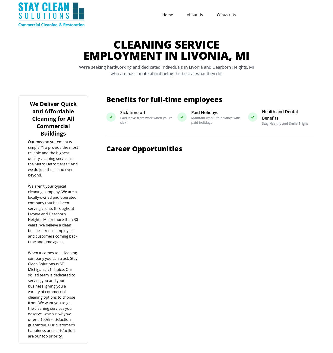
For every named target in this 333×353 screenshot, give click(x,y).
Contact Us (226, 14)
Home (167, 14)
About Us (195, 14)
